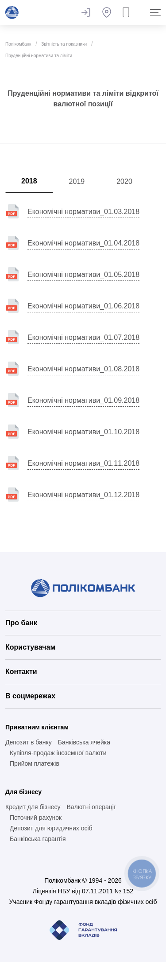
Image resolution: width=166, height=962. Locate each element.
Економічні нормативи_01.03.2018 (83, 211)
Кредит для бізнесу (33, 806)
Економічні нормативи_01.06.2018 (83, 306)
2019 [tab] (77, 181)
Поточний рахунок (36, 817)
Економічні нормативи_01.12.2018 (83, 495)
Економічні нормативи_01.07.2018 (83, 337)
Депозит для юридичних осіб (51, 828)
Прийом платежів (34, 763)
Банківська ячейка (84, 742)
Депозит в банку (28, 742)
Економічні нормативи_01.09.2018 (83, 400)
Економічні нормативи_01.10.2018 (83, 432)
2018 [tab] (29, 181)
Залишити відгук (85, 12)
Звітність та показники (64, 44)
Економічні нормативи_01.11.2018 (83, 463)
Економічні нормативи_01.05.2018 (83, 274)
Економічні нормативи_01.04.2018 (83, 243)
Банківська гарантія (38, 838)
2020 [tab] (124, 181)
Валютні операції (90, 806)
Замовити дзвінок (128, 12)
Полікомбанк (18, 44)
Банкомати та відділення (106, 12)
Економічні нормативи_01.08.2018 (83, 369)
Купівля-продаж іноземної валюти (58, 752)
